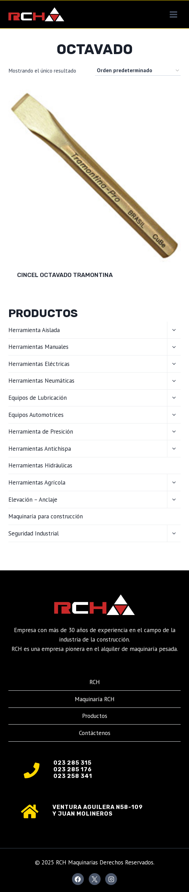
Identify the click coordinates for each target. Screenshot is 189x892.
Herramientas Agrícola (36, 482)
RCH (94, 682)
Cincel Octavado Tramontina (65, 274)
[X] (95, 879)
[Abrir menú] (173, 14)
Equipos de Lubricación (37, 398)
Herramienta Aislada (34, 330)
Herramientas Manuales (38, 347)
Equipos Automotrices (36, 415)
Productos (94, 716)
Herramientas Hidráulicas (40, 465)
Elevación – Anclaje (32, 499)
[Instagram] (111, 879)
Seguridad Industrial (33, 533)
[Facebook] (78, 879)
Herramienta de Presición (40, 431)
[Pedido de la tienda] (138, 70)
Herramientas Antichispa (39, 448)
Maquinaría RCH (95, 699)
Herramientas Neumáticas (41, 380)
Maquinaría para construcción (45, 516)
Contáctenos (94, 733)
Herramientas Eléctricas (39, 364)
